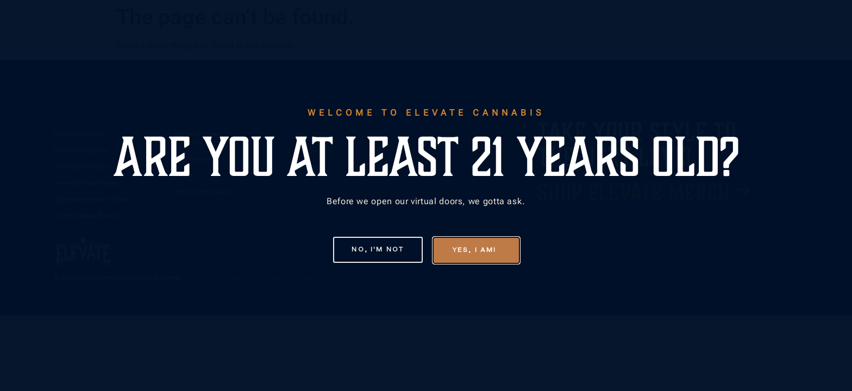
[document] (426, 195)
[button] (370, 249)
